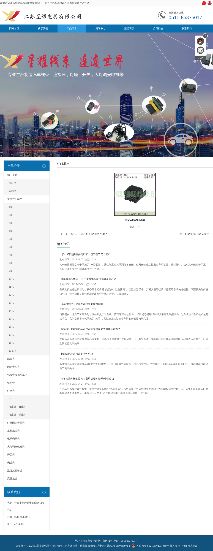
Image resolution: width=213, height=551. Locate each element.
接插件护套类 (14, 199)
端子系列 (12, 175)
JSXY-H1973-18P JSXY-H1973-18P (88, 234)
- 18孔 (10, 342)
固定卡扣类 (13, 366)
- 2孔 (9, 215)
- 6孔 (9, 247)
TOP (200, 57)
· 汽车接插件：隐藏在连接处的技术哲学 (81, 304)
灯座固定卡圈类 (16, 422)
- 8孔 (9, 263)
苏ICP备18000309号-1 (118, 545)
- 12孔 (10, 295)
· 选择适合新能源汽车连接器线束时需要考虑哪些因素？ (89, 329)
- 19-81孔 (12, 350)
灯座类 (11, 390)
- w (8, 398)
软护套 (11, 382)
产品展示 (72, 28)
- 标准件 (11, 183)
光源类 (11, 462)
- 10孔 (10, 279)
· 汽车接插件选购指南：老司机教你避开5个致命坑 (86, 378)
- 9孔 (9, 271)
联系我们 (187, 28)
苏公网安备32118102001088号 (152, 545)
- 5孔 (9, 239)
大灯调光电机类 (16, 446)
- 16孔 (10, 326)
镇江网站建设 (189, 545)
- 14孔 (10, 311)
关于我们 (43, 28)
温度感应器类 (14, 470)
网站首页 (14, 28)
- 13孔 (10, 303)
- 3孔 (9, 223)
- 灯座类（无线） (16, 414)
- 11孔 (10, 287)
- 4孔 (9, 231)
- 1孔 (9, 207)
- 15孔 (10, 318)
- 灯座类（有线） (16, 406)
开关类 (11, 454)
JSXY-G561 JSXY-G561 (197, 234)
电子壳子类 (13, 438)
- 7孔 (9, 255)
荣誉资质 (129, 28)
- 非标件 (11, 191)
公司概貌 (158, 28)
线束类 (11, 358)
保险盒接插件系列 (17, 374)
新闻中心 (100, 28)
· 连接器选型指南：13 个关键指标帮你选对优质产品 (87, 279)
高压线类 (12, 478)
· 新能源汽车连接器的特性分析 (76, 353)
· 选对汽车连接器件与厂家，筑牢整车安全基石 (84, 254)
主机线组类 (13, 430)
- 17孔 (10, 334)
